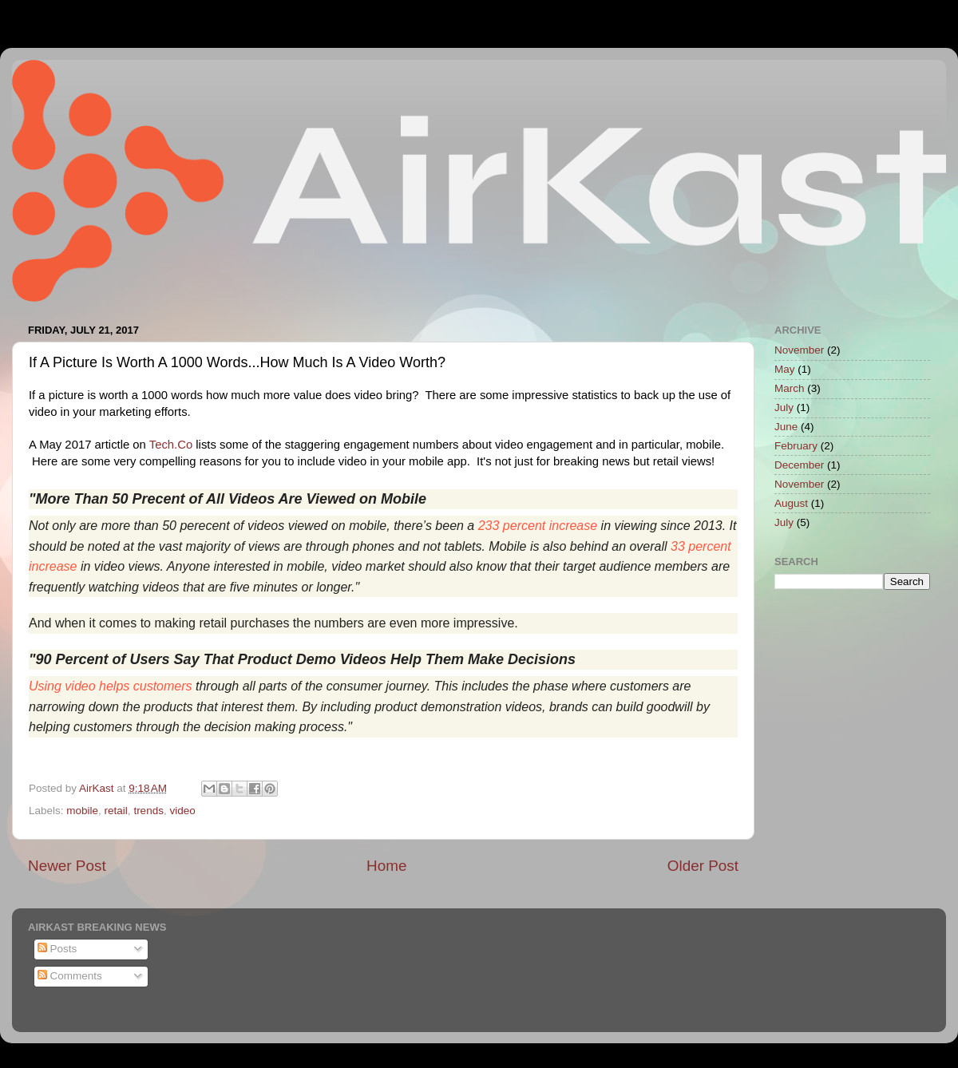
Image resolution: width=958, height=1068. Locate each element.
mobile (82, 811)
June (786, 427)
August (791, 503)
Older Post (702, 865)
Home (386, 865)
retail (116, 811)
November (799, 350)
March (789, 388)
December (799, 465)
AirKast (98, 788)
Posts (57, 949)
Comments (70, 976)
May (784, 369)
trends (148, 811)
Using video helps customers (110, 686)
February (795, 446)
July (784, 407)
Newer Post (67, 865)
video (182, 811)
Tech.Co (170, 444)
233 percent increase (537, 525)
